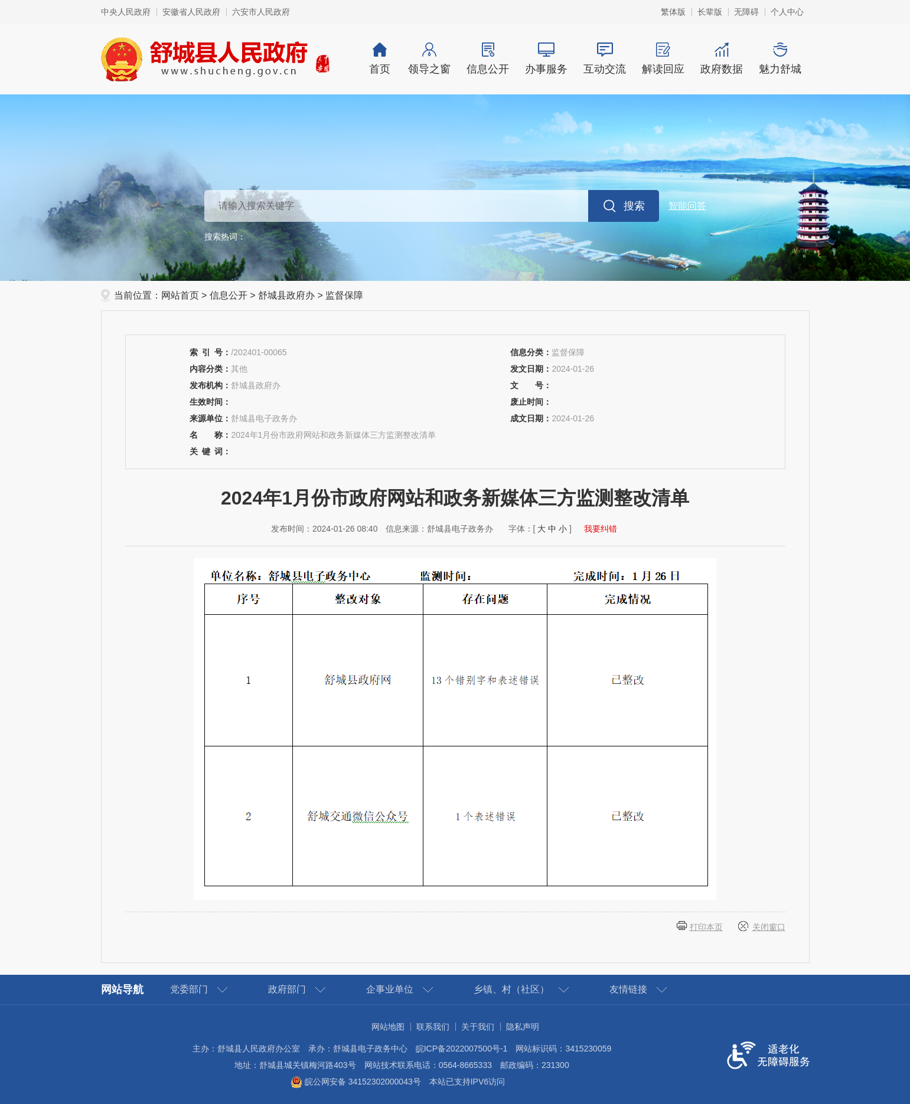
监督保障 (344, 295)
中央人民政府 (126, 12)
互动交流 (605, 58)
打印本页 (706, 927)
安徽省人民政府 (191, 12)
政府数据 (722, 58)
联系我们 (432, 1026)
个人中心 (787, 12)
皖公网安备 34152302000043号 (356, 1081)
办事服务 (546, 58)
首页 (379, 58)
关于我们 (477, 1026)
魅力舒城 (780, 58)
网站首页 (180, 295)
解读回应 (663, 58)
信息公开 (488, 58)
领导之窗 (429, 58)
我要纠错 (600, 528)
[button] (709, 12)
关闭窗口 (768, 927)
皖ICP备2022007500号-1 (462, 1048)
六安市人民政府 (261, 12)
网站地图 (388, 1026)
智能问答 (687, 206)
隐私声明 (522, 1026)
